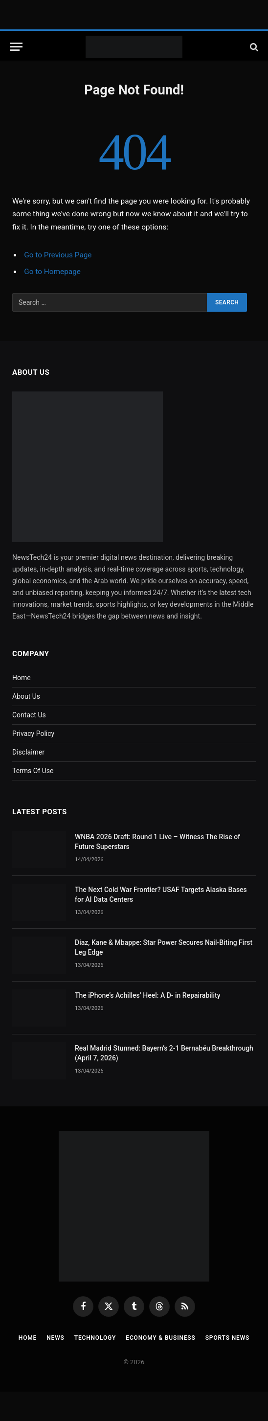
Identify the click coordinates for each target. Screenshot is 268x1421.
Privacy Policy (33, 733)
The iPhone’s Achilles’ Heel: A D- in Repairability (148, 995)
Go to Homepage (52, 271)
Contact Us (29, 715)
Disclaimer (28, 752)
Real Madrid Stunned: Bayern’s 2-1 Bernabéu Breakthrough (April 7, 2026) (164, 1053)
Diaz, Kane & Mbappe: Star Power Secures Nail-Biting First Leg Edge (163, 947)
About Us (26, 696)
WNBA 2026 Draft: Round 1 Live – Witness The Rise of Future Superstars (157, 841)
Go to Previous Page (57, 255)
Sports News (227, 1337)
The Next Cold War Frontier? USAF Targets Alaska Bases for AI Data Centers (161, 894)
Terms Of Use (33, 771)
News (55, 1337)
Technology (95, 1337)
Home (21, 678)
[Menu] (16, 47)
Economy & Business (160, 1337)
